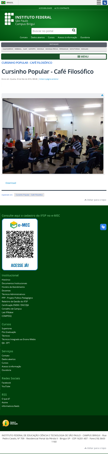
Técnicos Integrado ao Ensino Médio (19, 339)
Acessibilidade (45, 8)
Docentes (6, 290)
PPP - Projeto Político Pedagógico (17, 298)
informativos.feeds (10, 406)
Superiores (7, 328)
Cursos (51, 37)
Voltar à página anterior (48, 79)
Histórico (6, 279)
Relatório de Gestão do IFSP (15, 301)
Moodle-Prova (51, 49)
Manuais (84, 49)
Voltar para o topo (95, 199)
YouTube (6, 386)
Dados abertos (38, 37)
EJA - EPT (6, 343)
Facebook (6, 382)
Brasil (10, 2)
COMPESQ (7, 316)
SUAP (25, 49)
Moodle (40, 49)
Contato (24, 37)
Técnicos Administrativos (13, 294)
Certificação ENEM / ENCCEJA (15, 305)
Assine (5, 402)
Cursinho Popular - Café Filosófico (29, 195)
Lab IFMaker (7, 312)
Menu (82, 56)
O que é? (6, 399)
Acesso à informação (67, 37)
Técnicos (6, 335)
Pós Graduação (9, 332)
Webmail (18, 49)
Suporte (32, 49)
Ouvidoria (85, 37)
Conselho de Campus (12, 308)
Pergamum (63, 49)
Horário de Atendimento (13, 287)
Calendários (8, 49)
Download (11, 182)
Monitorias (75, 49)
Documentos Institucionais (14, 283)
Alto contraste (61, 8)
